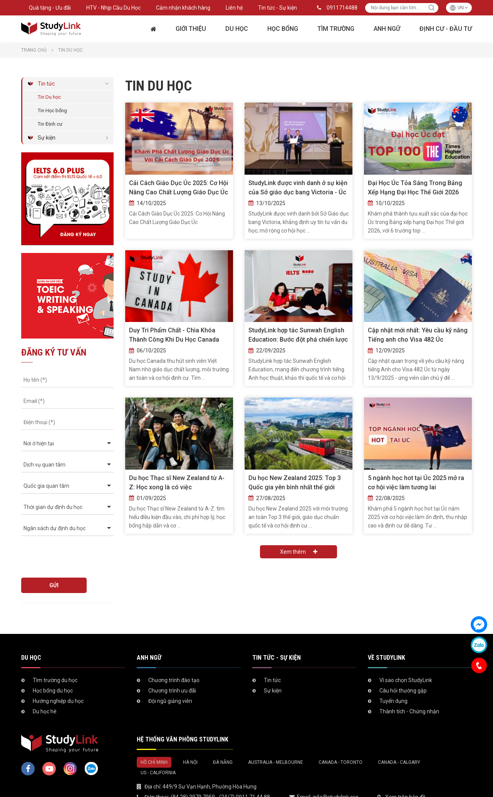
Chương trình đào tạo (174, 658)
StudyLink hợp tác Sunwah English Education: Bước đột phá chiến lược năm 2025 (298, 335)
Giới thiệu (191, 28)
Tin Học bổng (52, 110)
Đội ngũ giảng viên (170, 679)
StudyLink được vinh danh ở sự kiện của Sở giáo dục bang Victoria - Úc (297, 187)
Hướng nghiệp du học (58, 679)
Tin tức (46, 84)
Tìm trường (335, 28)
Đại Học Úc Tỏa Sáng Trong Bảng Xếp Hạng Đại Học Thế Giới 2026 (415, 187)
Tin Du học (49, 97)
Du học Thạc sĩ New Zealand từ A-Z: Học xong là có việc (177, 482)
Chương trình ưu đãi (172, 669)
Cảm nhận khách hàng (183, 8)
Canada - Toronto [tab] (340, 740)
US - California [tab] (158, 751)
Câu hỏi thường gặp (403, 669)
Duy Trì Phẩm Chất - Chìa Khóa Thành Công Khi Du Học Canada (174, 335)
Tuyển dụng (393, 679)
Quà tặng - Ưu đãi (50, 8)
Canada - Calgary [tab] (399, 740)
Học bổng (282, 28)
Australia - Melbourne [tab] (275, 740)
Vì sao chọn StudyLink (405, 658)
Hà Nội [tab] (190, 740)
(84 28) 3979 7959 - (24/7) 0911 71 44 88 (220, 775)
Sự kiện (46, 138)
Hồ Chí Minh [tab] (154, 740)
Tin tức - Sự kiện (277, 8)
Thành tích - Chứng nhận (409, 690)
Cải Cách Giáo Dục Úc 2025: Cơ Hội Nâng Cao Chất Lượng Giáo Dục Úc (178, 187)
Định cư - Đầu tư (445, 28)
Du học (236, 28)
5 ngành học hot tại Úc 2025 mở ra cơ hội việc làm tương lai (416, 482)
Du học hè (45, 690)
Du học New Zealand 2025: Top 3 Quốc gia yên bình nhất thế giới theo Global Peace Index (294, 483)
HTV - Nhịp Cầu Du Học (113, 8)
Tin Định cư (50, 124)
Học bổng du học (53, 669)
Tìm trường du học (55, 658)
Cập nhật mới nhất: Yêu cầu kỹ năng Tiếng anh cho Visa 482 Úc (418, 335)
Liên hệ (234, 8)
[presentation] (65, 553)
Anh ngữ (387, 28)
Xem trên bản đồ (405, 775)
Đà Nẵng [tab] (223, 740)
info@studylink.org (335, 775)
